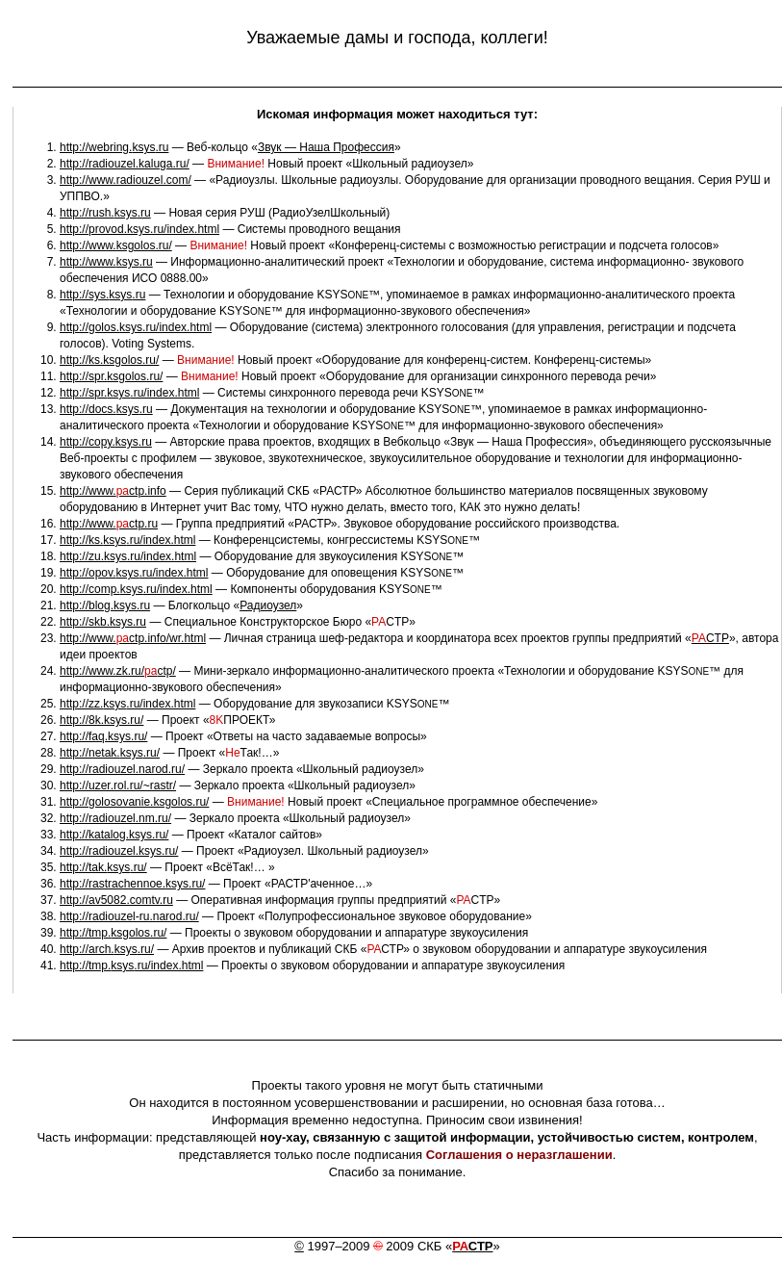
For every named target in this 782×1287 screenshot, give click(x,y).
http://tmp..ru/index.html (131, 965)
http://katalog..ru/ (114, 834)
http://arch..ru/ (107, 949)
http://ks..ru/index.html (127, 540)
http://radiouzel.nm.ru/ (115, 818)
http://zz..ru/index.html (127, 703)
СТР (472, 1246)
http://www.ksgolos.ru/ (116, 245)
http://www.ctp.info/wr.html (133, 638)
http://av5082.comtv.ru (116, 900)
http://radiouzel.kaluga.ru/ (124, 163)
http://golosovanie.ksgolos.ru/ (134, 802)
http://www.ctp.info (113, 491)
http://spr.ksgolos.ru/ (111, 376)
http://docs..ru (106, 409)
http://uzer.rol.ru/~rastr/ (118, 785)
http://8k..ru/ (101, 720)
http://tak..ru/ (103, 867)
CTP (710, 638)
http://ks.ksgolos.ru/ (109, 360)
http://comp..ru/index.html (136, 589)
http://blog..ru (105, 605)
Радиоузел (268, 605)
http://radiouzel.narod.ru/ (122, 769)
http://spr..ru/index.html (129, 392)
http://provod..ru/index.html (139, 229)
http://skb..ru (103, 622)
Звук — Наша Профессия (326, 147)
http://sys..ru (102, 294)
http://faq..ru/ (103, 736)
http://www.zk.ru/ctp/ (118, 671)
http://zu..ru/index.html (128, 556)
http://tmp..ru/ (113, 933)
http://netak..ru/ (110, 752)
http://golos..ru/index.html (136, 327)
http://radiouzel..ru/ (119, 851)
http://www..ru (106, 262)
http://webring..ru (114, 147)
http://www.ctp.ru (109, 523)
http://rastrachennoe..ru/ (132, 883)
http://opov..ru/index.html (134, 572)
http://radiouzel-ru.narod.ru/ (129, 916)
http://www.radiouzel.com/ (125, 180)
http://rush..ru (105, 212)
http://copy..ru (106, 442)
